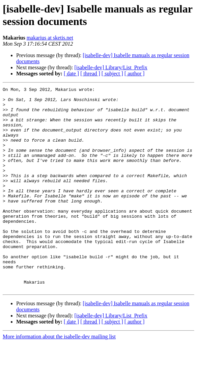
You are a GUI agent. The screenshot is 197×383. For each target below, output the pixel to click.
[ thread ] (90, 73)
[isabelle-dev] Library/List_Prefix (110, 67)
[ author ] (134, 73)
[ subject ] (112, 73)
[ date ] (71, 73)
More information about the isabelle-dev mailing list (59, 377)
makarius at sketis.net (50, 38)
